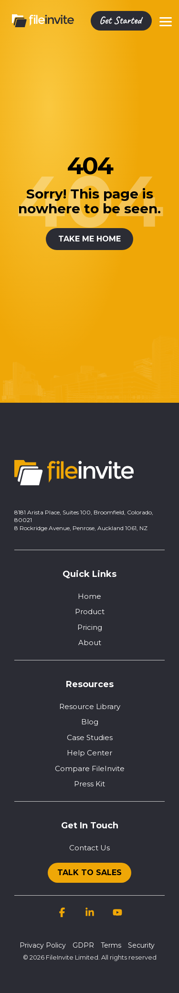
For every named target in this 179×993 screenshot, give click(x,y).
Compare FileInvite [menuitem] (90, 768)
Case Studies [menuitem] (90, 737)
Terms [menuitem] (111, 945)
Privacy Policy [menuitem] (43, 945)
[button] (165, 21)
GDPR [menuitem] (83, 945)
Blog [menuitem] (89, 721)
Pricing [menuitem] (89, 627)
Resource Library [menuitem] (89, 706)
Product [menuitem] (90, 611)
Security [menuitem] (141, 945)
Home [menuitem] (89, 596)
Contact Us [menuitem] (89, 847)
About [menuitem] (89, 642)
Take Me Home (89, 238)
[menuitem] (89, 870)
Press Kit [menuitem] (89, 783)
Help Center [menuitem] (89, 752)
